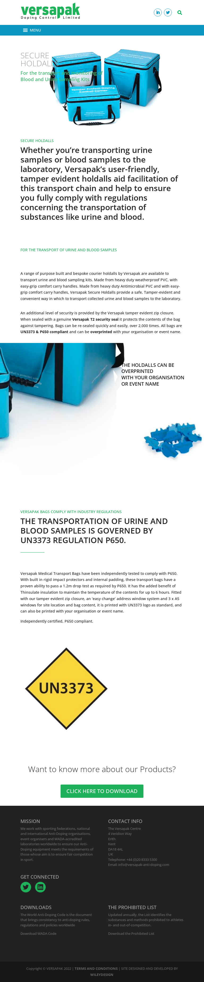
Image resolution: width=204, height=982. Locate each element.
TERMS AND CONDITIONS (96, 968)
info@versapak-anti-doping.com (143, 864)
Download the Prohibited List (131, 933)
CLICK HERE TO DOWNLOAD (102, 791)
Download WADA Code (38, 933)
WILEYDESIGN (101, 974)
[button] (35, 30)
